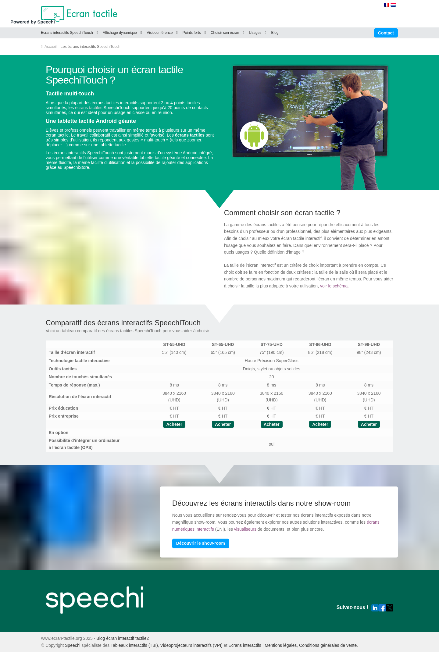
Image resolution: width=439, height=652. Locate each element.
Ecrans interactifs (244, 645)
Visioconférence (160, 32)
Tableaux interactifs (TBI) (134, 645)
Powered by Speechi (32, 21)
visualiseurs (245, 529)
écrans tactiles (88, 107)
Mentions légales (281, 645)
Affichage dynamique (120, 32)
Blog (275, 32)
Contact (386, 32)
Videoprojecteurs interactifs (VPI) (191, 645)
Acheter (174, 424)
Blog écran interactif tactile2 (122, 638)
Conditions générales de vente (328, 645)
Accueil (51, 47)
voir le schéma (334, 285)
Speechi (72, 645)
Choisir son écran (225, 32)
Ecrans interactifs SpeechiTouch (67, 32)
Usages (255, 32)
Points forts (192, 32)
